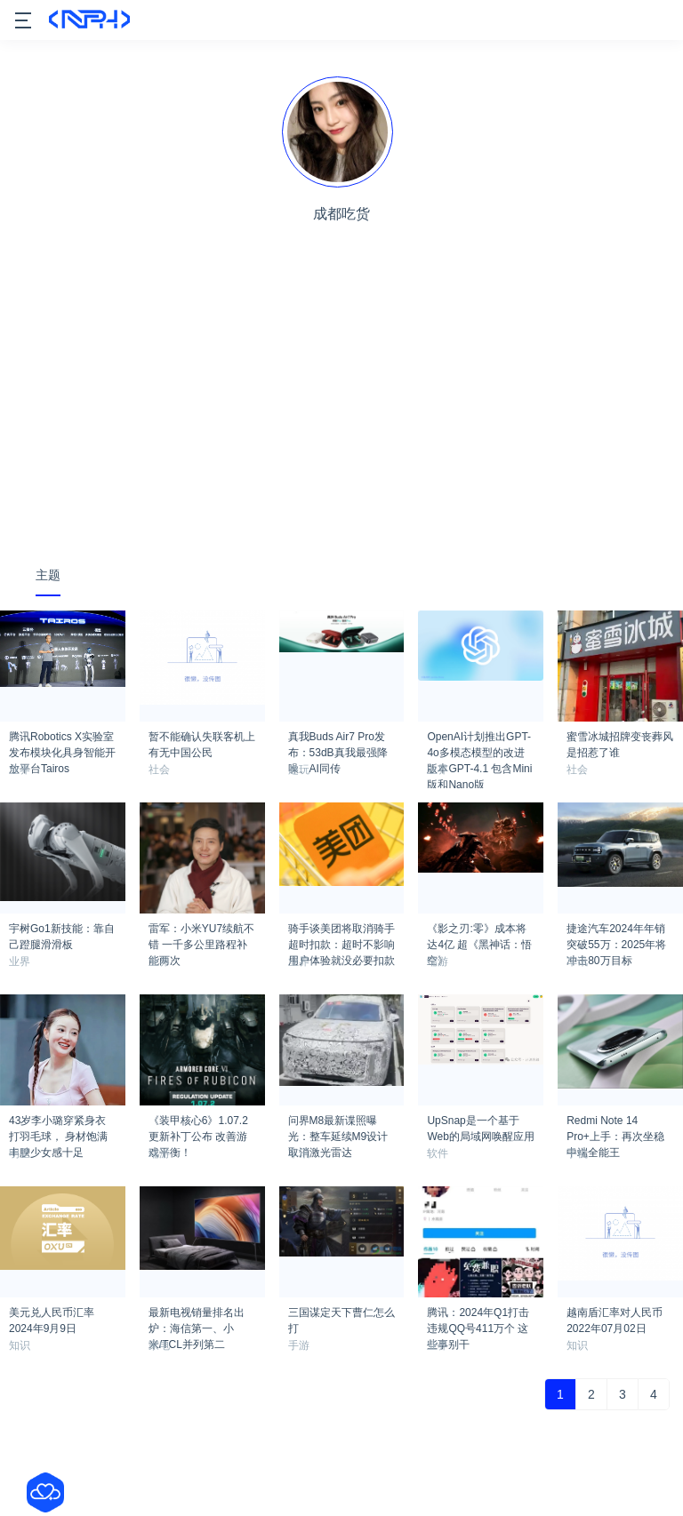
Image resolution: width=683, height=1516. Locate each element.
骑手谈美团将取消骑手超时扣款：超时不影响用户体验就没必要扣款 (341, 934)
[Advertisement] (341, 415)
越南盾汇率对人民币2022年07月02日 (614, 1317)
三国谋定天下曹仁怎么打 (341, 1317)
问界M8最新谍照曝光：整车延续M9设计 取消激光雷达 (338, 1125)
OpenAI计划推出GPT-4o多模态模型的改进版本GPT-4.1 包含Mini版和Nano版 (479, 742)
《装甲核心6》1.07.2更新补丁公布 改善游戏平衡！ (198, 1125)
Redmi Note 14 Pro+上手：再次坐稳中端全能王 (615, 1125)
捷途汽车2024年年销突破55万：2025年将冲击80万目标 (616, 934)
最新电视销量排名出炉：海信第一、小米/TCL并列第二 (197, 1317)
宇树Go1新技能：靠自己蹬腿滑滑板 (62, 934)
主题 (48, 575)
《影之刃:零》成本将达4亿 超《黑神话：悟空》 (479, 934)
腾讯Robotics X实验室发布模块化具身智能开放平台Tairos (62, 742)
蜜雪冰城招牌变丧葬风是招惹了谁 (619, 742)
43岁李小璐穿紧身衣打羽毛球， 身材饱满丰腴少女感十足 (58, 1125)
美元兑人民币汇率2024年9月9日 (51, 1317)
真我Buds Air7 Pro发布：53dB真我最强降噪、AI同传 (338, 742)
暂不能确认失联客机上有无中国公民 (202, 742)
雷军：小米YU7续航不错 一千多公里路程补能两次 (201, 934)
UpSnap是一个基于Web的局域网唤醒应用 (480, 1125)
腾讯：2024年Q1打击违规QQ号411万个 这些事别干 (478, 1317)
